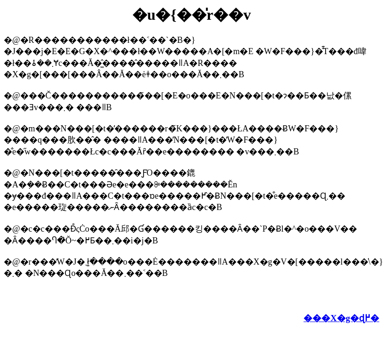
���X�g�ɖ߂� (341, 318)
